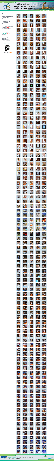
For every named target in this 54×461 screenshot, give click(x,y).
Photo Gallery (6, 33)
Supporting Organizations (7, 37)
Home (3, 13)
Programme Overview (6, 21)
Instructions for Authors (6, 28)
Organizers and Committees (7, 16)
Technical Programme (6, 35)
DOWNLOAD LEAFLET (6, 40)
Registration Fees (5, 24)
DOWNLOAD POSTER (6, 39)
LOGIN (9, 43)
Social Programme (5, 32)
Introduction (4, 15)
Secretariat (4, 34)
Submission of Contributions (7, 26)
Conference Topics (5, 17)
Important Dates (5, 22)
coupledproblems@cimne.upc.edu (14, 457)
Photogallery (17, 12)
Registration (4, 23)
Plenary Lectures (5, 18)
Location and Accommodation (5, 30)
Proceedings (5, 27)
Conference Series (5, 38)
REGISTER (6, 43)
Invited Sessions (5, 20)
